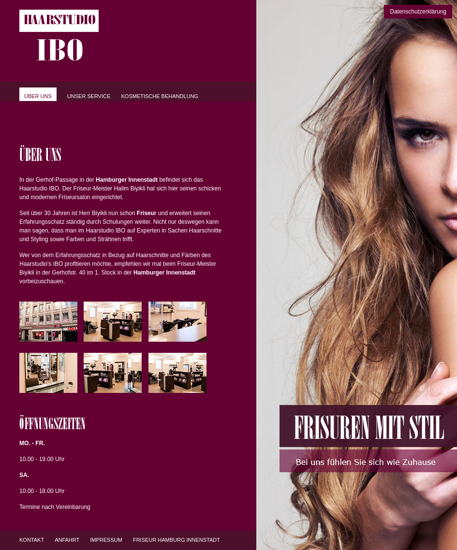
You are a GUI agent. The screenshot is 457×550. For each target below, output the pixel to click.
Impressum (106, 540)
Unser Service (89, 96)
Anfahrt (67, 540)
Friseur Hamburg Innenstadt (176, 540)
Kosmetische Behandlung (160, 96)
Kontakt (31, 540)
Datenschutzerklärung (418, 11)
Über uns (38, 96)
